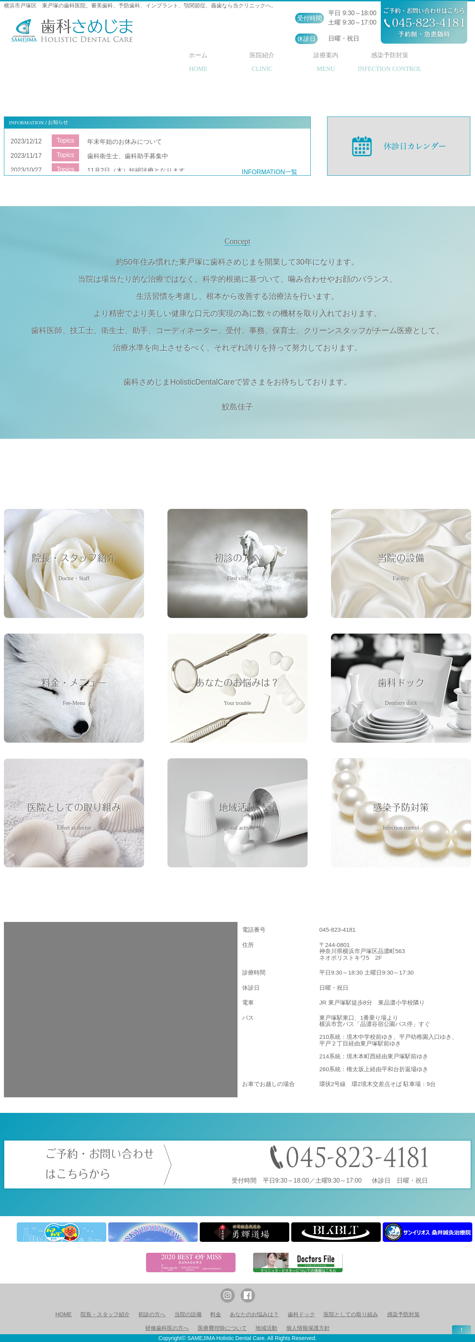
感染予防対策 (403, 1314)
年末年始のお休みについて (124, 141)
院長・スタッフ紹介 (105, 1314)
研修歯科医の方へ (167, 1328)
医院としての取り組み (351, 1314)
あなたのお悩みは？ (254, 1314)
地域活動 (266, 1328)
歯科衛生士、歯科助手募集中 (127, 156)
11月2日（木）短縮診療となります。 (139, 170)
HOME (63, 1314)
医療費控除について (222, 1328)
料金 (215, 1314)
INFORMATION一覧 (269, 172)
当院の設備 (188, 1314)
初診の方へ (151, 1314)
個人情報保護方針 (308, 1328)
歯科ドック (301, 1314)
